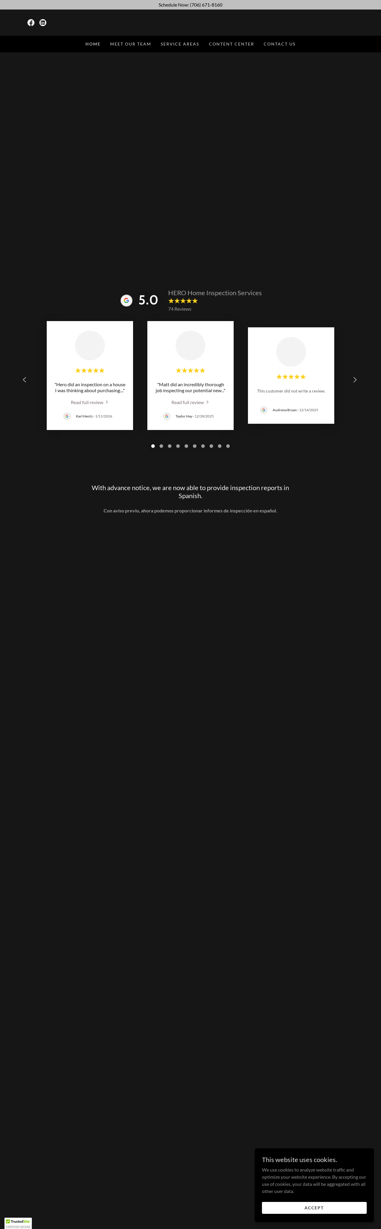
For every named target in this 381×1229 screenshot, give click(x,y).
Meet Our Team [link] (130, 43)
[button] (18, 1223)
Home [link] (93, 43)
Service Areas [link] (180, 43)
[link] (31, 23)
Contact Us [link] (280, 43)
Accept (314, 1207)
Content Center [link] (231, 43)
